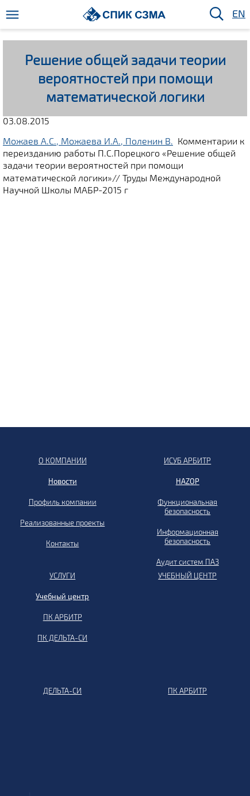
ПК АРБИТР (62, 617)
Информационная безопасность (187, 536)
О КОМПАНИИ (63, 460)
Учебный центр (62, 596)
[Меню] (12, 14)
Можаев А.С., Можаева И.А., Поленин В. (88, 140)
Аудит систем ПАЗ (187, 561)
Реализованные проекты (62, 522)
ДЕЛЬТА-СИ (62, 690)
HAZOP (187, 481)
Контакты (62, 543)
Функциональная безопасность (187, 506)
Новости (62, 481)
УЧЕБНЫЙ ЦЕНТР (187, 575)
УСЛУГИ (62, 575)
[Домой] (124, 14)
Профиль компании (63, 501)
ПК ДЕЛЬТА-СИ (62, 637)
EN (238, 14)
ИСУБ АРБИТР (187, 460)
